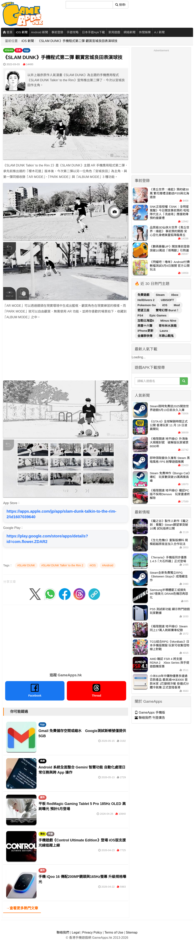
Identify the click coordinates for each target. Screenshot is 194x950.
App (26, 50)
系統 (42, 761)
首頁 (7, 32)
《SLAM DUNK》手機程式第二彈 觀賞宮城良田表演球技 (77, 41)
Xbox (174, 294)
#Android (107, 565)
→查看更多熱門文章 (22, 908)
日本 (18, 50)
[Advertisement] (65, 351)
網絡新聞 (129, 32)
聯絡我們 (63, 932)
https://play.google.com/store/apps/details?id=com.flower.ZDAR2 (47, 539)
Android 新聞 (39, 32)
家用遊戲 (114, 32)
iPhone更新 (145, 330)
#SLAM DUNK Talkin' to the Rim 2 (62, 565)
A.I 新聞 (159, 32)
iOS (165, 305)
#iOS (93, 565)
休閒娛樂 (145, 32)
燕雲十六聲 (145, 325)
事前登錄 (57, 32)
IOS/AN (9, 50)
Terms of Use (114, 932)
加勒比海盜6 (146, 320)
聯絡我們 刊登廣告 (150, 717)
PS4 (140, 315)
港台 (42, 833)
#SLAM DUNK (26, 565)
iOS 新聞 (22, 32)
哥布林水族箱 (168, 325)
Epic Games (158, 315)
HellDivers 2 (146, 300)
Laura (164, 330)
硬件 (42, 797)
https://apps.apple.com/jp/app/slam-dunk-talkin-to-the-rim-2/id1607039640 (61, 514)
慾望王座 (143, 310)
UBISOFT (167, 300)
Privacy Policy (92, 932)
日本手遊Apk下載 (93, 32)
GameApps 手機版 (150, 712)
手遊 (50, 833)
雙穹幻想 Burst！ (167, 310)
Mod (177, 305)
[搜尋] (89, 5)
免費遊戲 (143, 294)
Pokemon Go (147, 305)
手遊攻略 (73, 32)
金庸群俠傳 (145, 335)
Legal (76, 932)
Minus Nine (168, 320)
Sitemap (131, 932)
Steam (160, 294)
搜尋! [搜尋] (120, 4)
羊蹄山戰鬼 (166, 335)
